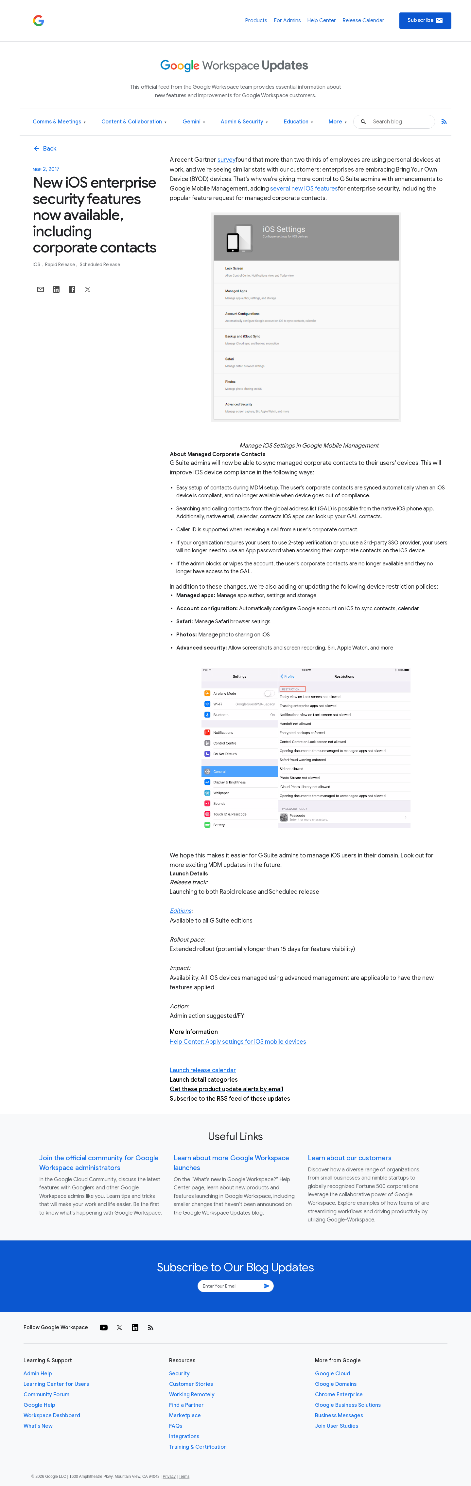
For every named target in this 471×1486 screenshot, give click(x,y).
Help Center (321, 20)
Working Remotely (192, 1394)
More (338, 122)
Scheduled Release (100, 264)
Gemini (194, 122)
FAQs (175, 1426)
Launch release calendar (203, 1070)
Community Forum (46, 1394)
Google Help (39, 1405)
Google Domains (336, 1384)
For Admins (287, 20)
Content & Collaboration (133, 122)
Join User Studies (336, 1426)
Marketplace (185, 1415)
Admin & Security (244, 122)
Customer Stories (191, 1384)
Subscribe (425, 21)
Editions (180, 910)
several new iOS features (304, 188)
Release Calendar (363, 20)
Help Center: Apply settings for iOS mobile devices (238, 1041)
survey (227, 159)
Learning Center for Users (56, 1384)
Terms (184, 1476)
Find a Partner (186, 1405)
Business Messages (339, 1415)
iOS (37, 264)
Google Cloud (332, 1373)
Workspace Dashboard (52, 1415)
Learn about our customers (350, 1158)
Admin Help (38, 1373)
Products (256, 20)
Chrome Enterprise (339, 1394)
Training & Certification (198, 1447)
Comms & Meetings (59, 122)
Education (298, 122)
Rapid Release (60, 264)
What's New (38, 1426)
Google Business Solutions (348, 1405)
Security (179, 1373)
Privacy (169, 1476)
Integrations (184, 1436)
